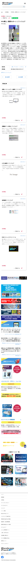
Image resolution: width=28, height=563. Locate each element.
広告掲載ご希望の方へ (4, 535)
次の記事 (20, 77)
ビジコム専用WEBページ (5, 529)
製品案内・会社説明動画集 (5, 521)
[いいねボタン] (9, 18)
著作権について (3, 540)
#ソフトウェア (7, 72)
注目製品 (7, 12)
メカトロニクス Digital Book (5, 516)
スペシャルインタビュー (5, 502)
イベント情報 (3, 510)
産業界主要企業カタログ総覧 (6, 524)
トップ (2, 494)
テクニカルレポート (4, 505)
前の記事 (7, 77)
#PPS (2, 72)
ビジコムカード (3, 527)
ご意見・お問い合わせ (4, 532)
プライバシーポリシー (4, 543)
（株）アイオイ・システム (18, 66)
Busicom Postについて (4, 513)
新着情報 (2, 497)
